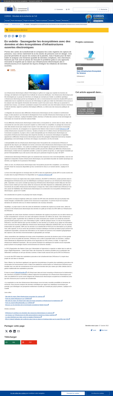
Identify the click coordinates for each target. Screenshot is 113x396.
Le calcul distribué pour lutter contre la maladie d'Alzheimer (23, 317)
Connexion (58, 9)
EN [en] (9, 36)
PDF (30, 342)
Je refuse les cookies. (97, 393)
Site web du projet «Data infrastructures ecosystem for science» (24, 296)
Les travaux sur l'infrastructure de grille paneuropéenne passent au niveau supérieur (30, 315)
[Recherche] (103, 9)
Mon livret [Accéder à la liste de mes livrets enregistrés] (103, 330)
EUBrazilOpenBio (19, 272)
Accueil (7, 20)
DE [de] (5, 36)
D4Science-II (64, 129)
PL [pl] (24, 36)
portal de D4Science (44, 174)
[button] (68, 9)
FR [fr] (16, 36)
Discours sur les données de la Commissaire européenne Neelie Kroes (26, 305)
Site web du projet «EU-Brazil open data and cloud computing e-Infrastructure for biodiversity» (33, 300)
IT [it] (20, 36)
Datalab (58, 20)
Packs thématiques (16, 20)
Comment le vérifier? (35, 1)
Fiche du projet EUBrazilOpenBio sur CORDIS (19, 302)
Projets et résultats (29, 20)
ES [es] (13, 36)
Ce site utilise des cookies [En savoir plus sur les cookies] (18, 393)
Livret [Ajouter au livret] (93, 330)
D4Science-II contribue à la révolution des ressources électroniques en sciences (29, 313)
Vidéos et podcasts (41, 20)
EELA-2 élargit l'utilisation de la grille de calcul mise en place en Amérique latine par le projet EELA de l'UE (37, 319)
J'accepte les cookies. (73, 393)
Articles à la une (16, 24)
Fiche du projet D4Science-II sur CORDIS (17, 298)
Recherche (65, 20)
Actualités (51, 20)
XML (13, 342)
